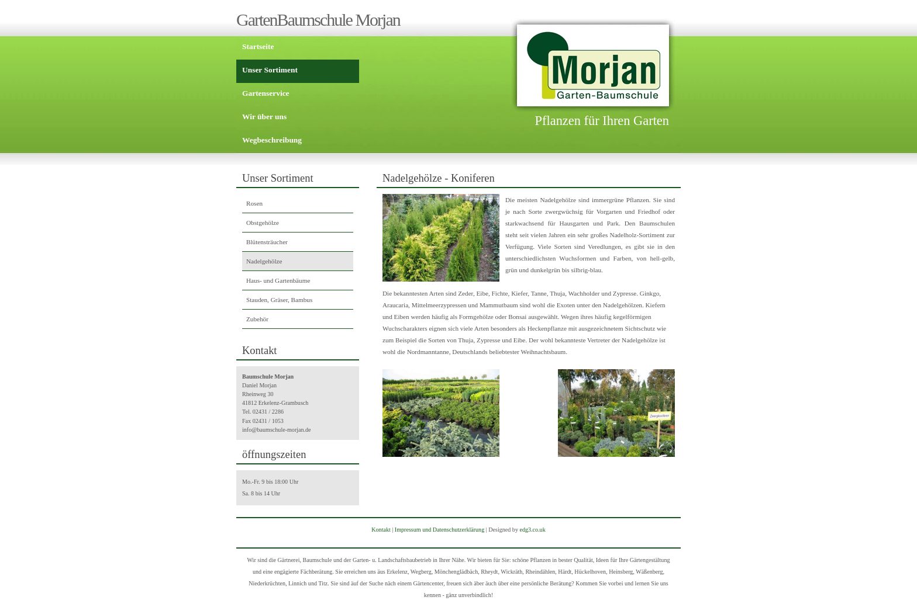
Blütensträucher (267, 241)
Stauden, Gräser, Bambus (279, 299)
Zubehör (257, 318)
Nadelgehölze (264, 261)
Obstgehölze (262, 222)
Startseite (258, 46)
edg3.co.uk (532, 529)
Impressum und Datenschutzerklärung (439, 529)
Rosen (254, 203)
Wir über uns (264, 116)
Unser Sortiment (270, 69)
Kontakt (380, 529)
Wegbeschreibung (272, 140)
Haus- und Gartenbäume (278, 280)
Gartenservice (265, 93)
